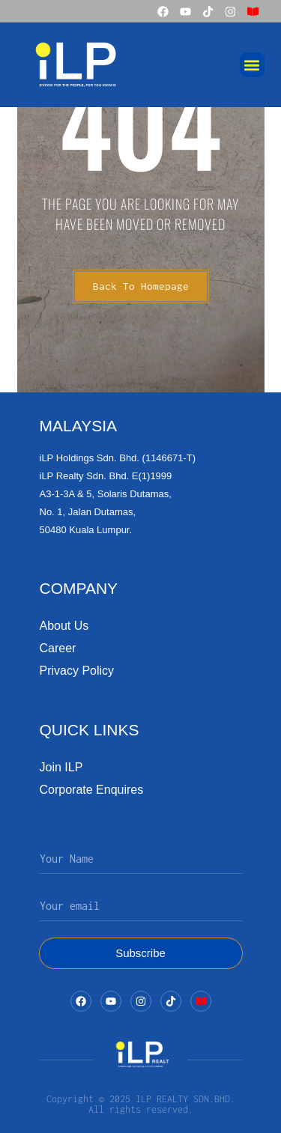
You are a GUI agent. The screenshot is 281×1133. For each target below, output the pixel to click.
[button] (252, 64)
